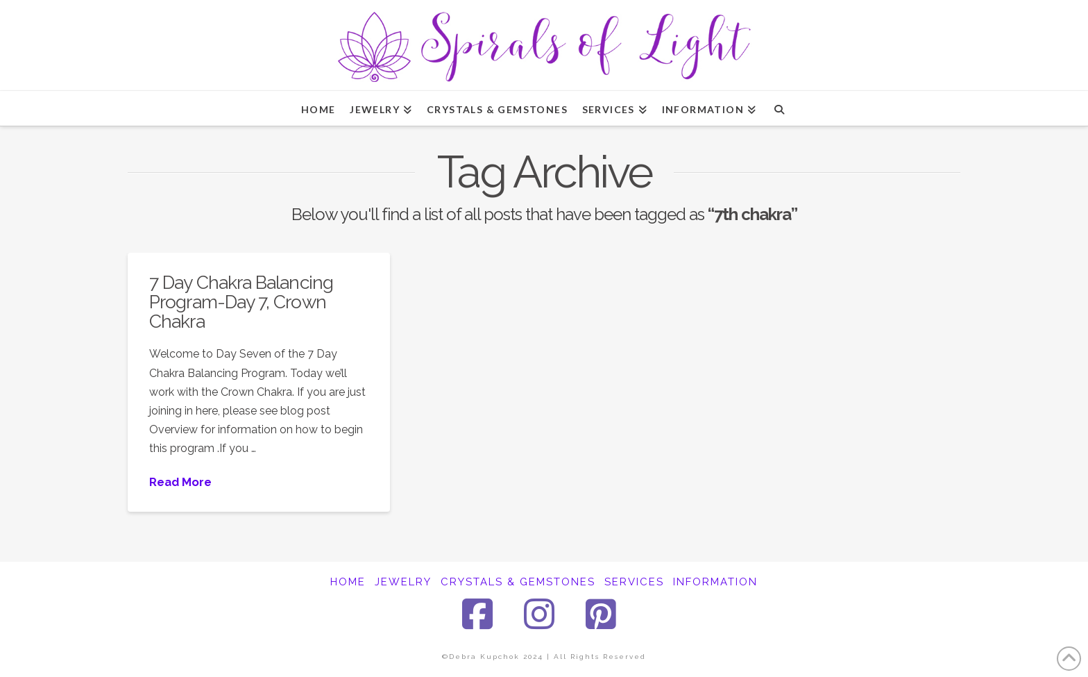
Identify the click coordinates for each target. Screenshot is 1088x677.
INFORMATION (715, 582)
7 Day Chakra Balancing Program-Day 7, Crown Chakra (241, 301)
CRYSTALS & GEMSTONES (518, 582)
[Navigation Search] (778, 108)
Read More (180, 482)
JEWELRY (403, 582)
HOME (348, 582)
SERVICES (634, 582)
